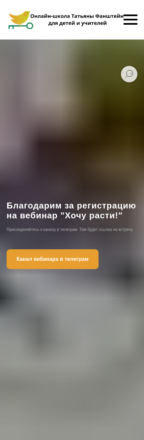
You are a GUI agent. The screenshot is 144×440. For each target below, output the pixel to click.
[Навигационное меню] (130, 19)
